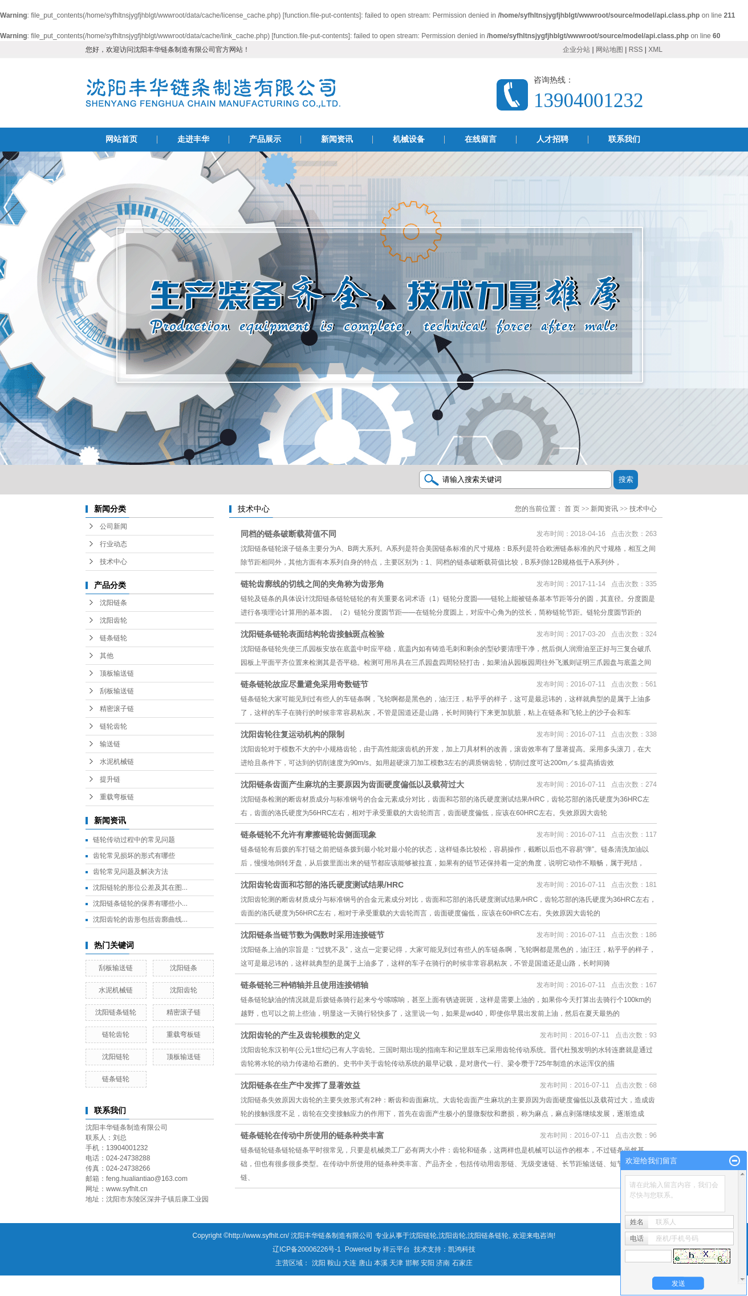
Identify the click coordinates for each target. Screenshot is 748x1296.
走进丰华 (193, 139)
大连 (349, 1263)
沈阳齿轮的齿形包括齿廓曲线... (140, 919)
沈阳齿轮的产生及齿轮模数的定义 (300, 1035)
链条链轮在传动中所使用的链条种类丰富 (312, 1135)
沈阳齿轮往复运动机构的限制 (292, 734)
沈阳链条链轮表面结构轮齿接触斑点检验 (312, 634)
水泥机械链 (117, 762)
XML (655, 50)
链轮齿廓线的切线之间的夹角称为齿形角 (312, 583)
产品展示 (265, 139)
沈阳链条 (113, 603)
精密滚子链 (117, 709)
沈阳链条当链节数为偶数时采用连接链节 (312, 934)
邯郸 (412, 1263)
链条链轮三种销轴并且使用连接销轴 (304, 985)
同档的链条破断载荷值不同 (288, 533)
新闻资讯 (337, 139)
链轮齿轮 (113, 726)
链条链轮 (113, 638)
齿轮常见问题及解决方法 (130, 872)
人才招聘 (552, 139)
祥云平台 (396, 1249)
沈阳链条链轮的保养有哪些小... (140, 903)
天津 (396, 1263)
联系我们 (624, 139)
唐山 (365, 1263)
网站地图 (609, 50)
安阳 (427, 1263)
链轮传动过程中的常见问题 (134, 840)
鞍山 (334, 1263)
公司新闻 (113, 526)
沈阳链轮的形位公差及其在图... (140, 888)
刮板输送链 (117, 691)
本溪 (381, 1263)
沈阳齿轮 (113, 620)
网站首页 (121, 139)
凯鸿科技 (461, 1249)
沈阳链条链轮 (115, 1012)
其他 (106, 656)
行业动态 (113, 544)
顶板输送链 (117, 673)
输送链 (110, 744)
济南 (443, 1263)
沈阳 (319, 1263)
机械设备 (409, 139)
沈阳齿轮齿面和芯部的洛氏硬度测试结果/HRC (322, 884)
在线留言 (481, 139)
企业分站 (576, 50)
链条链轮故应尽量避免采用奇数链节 (304, 684)
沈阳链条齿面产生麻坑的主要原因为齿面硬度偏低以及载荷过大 (352, 784)
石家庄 (462, 1263)
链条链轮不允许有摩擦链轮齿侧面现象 (308, 834)
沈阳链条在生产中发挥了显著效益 (300, 1085)
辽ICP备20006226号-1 (307, 1249)
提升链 (110, 779)
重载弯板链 (117, 797)
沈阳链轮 (115, 1057)
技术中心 (113, 562)
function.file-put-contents (321, 15)
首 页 (572, 509)
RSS (636, 50)
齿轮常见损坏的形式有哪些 (134, 856)
